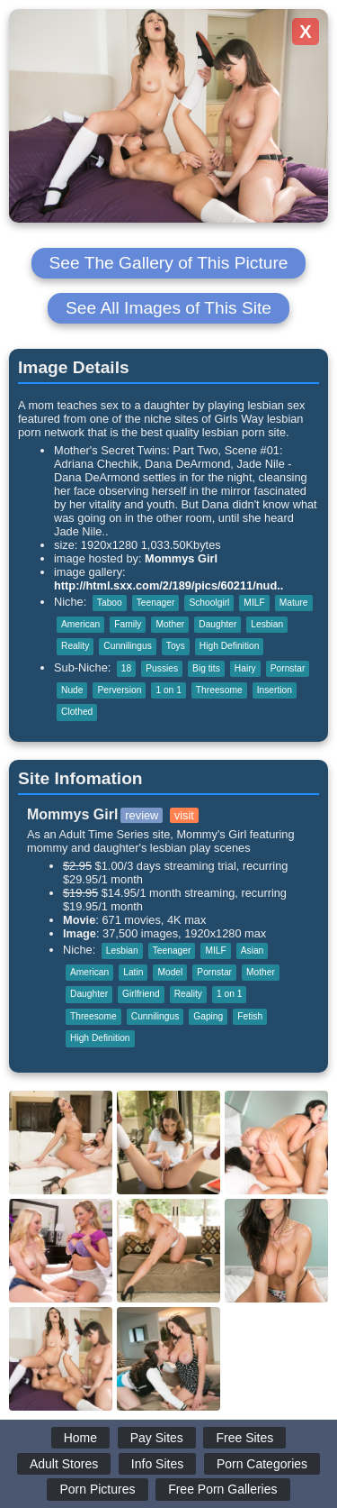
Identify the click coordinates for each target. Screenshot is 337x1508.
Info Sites (157, 1464)
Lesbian (267, 624)
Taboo (109, 603)
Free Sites (244, 1437)
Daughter (217, 624)
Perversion (119, 690)
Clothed (77, 712)
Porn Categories (262, 1464)
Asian (252, 950)
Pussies (162, 668)
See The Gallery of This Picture (168, 262)
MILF (254, 603)
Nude (72, 690)
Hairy (245, 668)
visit (184, 815)
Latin (133, 972)
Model (169, 972)
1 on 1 (168, 690)
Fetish (249, 1016)
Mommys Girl (181, 558)
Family (127, 624)
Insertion (274, 690)
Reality (75, 646)
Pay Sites (156, 1437)
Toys (175, 646)
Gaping (208, 1016)
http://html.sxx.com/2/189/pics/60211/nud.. (168, 585)
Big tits (206, 668)
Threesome (219, 690)
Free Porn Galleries (222, 1489)
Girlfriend (141, 994)
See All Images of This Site (168, 307)
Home (80, 1437)
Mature (293, 603)
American (80, 624)
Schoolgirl (209, 603)
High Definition (230, 646)
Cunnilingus (127, 646)
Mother (169, 624)
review (141, 815)
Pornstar (288, 668)
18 (126, 668)
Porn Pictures (97, 1489)
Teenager (156, 603)
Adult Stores (64, 1464)
